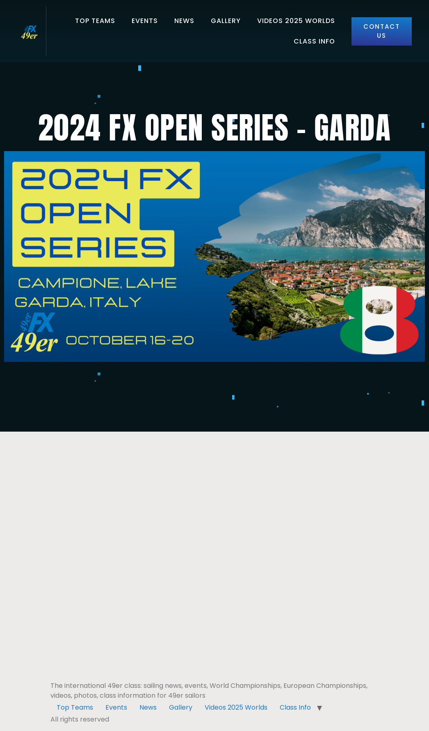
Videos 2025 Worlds (296, 20)
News (184, 20)
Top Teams (95, 20)
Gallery (226, 20)
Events (145, 20)
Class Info (314, 41)
